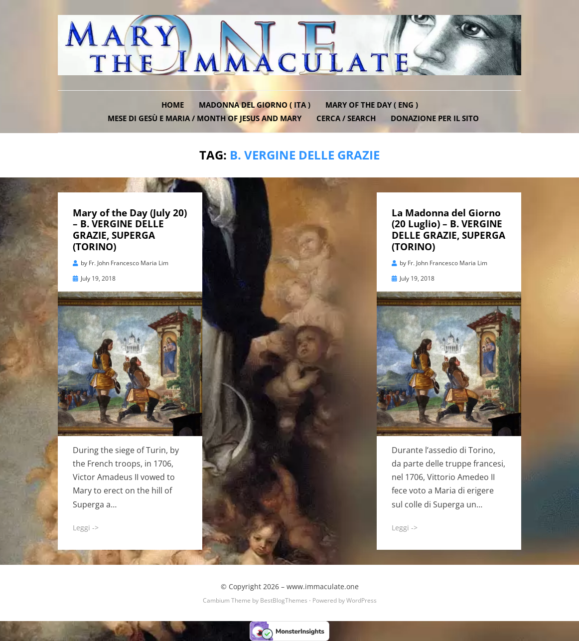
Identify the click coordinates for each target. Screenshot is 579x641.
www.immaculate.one (323, 586)
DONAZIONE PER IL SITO (435, 118)
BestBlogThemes (283, 600)
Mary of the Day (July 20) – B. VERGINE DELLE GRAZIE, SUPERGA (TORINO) (130, 229)
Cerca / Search (346, 118)
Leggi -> (86, 527)
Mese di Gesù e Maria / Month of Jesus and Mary (204, 118)
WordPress (361, 600)
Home (172, 105)
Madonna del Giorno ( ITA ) (254, 105)
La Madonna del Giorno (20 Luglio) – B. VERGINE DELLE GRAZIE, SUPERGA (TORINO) (448, 229)
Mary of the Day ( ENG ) (371, 105)
